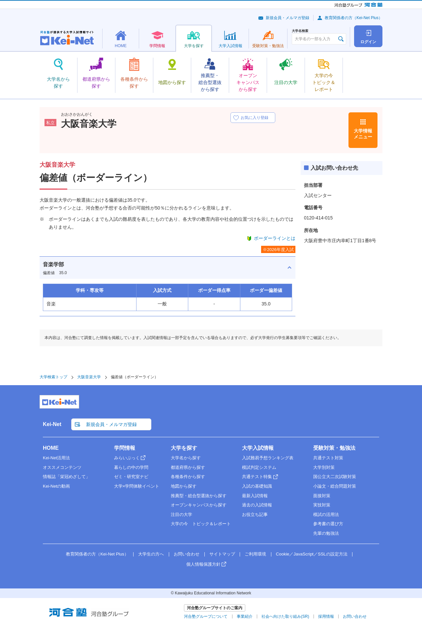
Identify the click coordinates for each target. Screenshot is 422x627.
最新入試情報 (255, 495)
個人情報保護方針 (203, 564)
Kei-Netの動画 (56, 486)
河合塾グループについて (205, 616)
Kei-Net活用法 (56, 457)
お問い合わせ (186, 554)
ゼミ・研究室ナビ (131, 476)
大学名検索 (300, 31)
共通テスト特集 (257, 476)
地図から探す (183, 486)
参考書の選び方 (328, 523)
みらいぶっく (127, 457)
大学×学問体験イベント (137, 486)
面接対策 (321, 495)
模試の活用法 (326, 514)
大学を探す (184, 448)
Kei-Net (52, 424)
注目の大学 (181, 514)
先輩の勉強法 (326, 533)
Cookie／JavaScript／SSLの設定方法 (311, 554)
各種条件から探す (188, 476)
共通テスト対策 (328, 457)
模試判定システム (259, 467)
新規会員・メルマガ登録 (287, 17)
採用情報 (326, 616)
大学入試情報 (258, 448)
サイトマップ (222, 554)
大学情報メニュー (363, 133)
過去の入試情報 (257, 504)
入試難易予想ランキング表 (267, 457)
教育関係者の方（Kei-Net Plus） (353, 17)
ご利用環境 (255, 554)
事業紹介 (245, 616)
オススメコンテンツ (62, 467)
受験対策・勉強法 (334, 448)
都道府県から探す (188, 467)
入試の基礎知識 (257, 486)
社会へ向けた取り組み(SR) (285, 616)
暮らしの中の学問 (131, 467)
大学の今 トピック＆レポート (201, 523)
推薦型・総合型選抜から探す (198, 495)
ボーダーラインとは (274, 238)
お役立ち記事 (255, 514)
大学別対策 (324, 467)
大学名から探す (186, 457)
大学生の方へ (151, 554)
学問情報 (124, 448)
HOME (51, 448)
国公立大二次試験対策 (334, 476)
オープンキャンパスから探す (198, 504)
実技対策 (321, 504)
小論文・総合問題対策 (334, 486)
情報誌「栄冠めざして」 (66, 476)
